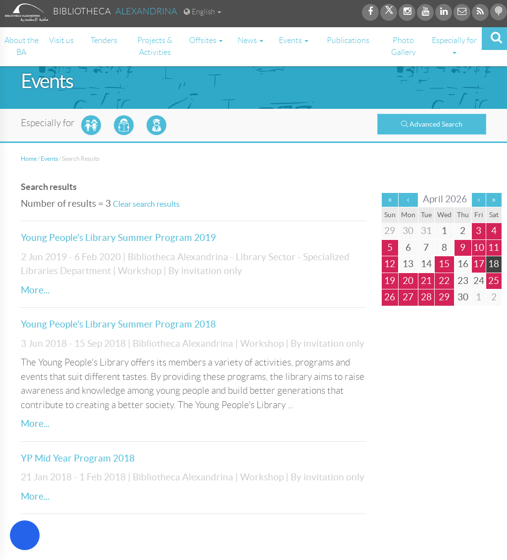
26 (389, 297)
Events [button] (293, 40)
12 (389, 264)
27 (408, 297)
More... (35, 290)
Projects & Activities (154, 46)
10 (478, 247)
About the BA (21, 46)
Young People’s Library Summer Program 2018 (118, 324)
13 (408, 264)
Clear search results (146, 203)
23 (462, 281)
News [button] (250, 40)
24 (478, 281)
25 (493, 281)
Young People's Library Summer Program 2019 (118, 238)
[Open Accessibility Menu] (25, 535)
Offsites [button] (206, 40)
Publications (348, 40)
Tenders (104, 40)
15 (444, 264)
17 (478, 264)
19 (389, 281)
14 (426, 264)
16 (462, 264)
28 (426, 297)
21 (426, 281)
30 (462, 297)
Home (29, 158)
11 (493, 247)
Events (49, 158)
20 (408, 281)
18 (493, 264)
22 (444, 281)
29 (444, 297)
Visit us (61, 40)
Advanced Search (431, 124)
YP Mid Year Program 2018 (78, 458)
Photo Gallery (403, 46)
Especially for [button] (454, 45)
